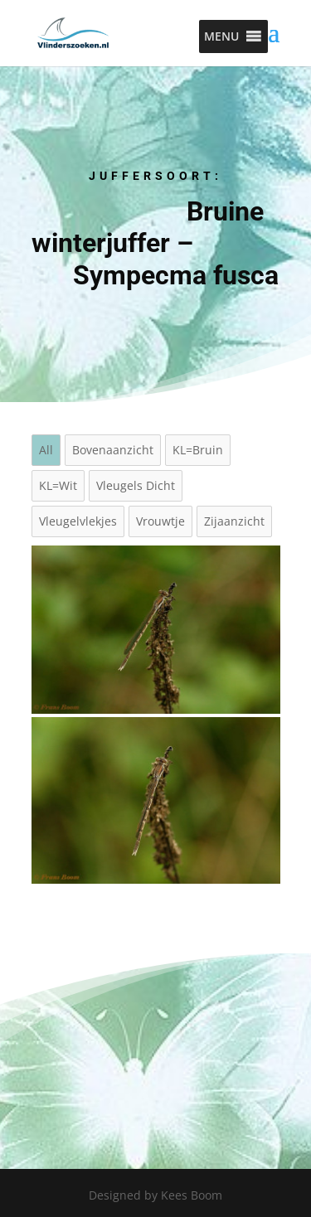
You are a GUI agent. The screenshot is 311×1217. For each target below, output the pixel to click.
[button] (221, 36)
